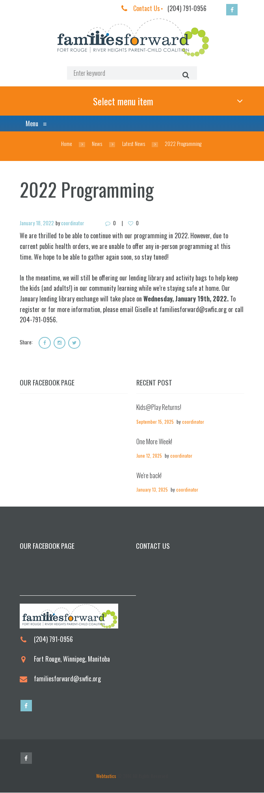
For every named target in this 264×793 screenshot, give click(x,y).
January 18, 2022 (37, 223)
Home (66, 144)
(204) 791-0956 (186, 8)
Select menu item (123, 101)
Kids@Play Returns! (158, 408)
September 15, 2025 (155, 422)
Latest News (133, 144)
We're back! (149, 476)
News (97, 144)
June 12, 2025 (149, 456)
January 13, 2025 (152, 489)
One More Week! (154, 442)
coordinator (72, 223)
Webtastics (106, 776)
